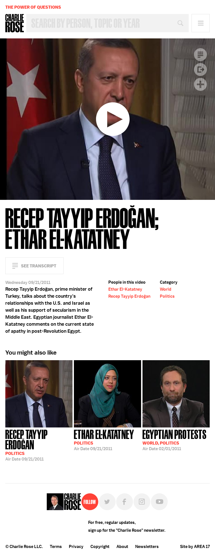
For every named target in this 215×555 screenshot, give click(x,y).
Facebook (124, 501)
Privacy (76, 546)
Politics (167, 296)
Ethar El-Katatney (125, 289)
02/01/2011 (174, 439)
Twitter (107, 501)
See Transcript (38, 266)
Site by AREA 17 (195, 546)
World (165, 289)
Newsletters (147, 546)
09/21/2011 (39, 444)
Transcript (200, 54)
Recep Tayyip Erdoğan (129, 296)
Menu (200, 23)
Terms (56, 546)
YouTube (159, 501)
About (122, 546)
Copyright (99, 546)
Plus (200, 84)
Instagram (142, 501)
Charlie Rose (14, 23)
